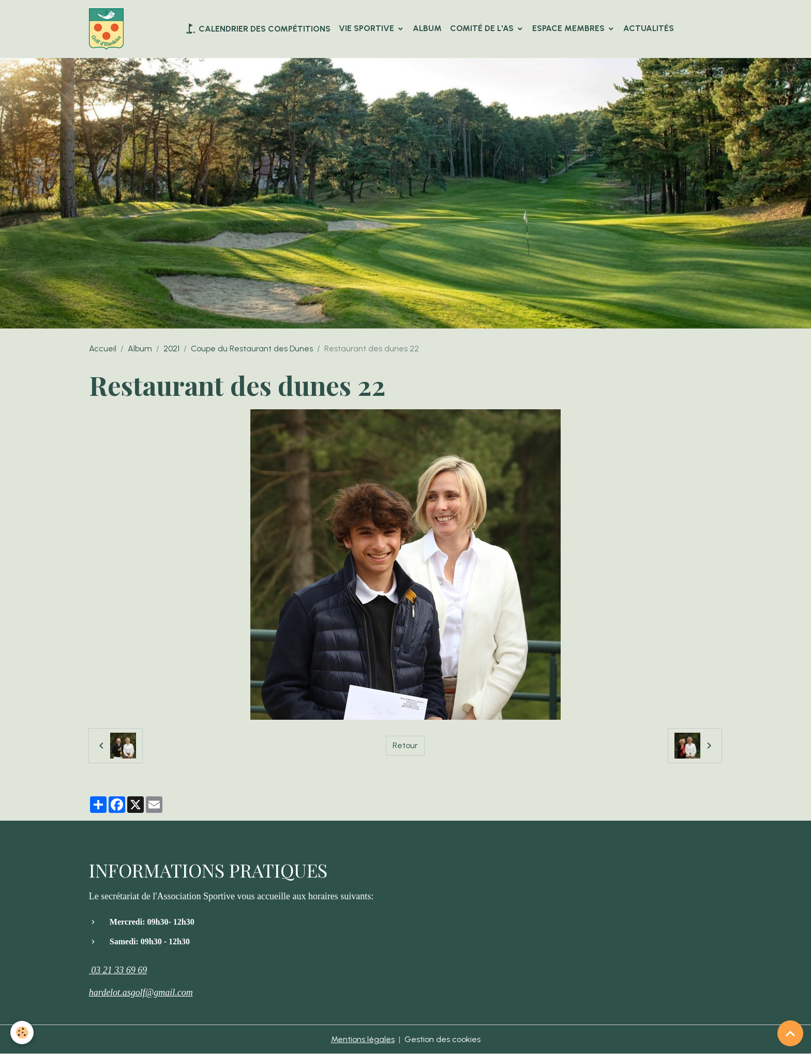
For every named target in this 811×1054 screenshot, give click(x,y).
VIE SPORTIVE (367, 28)
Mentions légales (363, 1039)
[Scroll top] (790, 1033)
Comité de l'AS (483, 28)
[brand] (108, 29)
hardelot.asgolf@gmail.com (141, 992)
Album (427, 28)
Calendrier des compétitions (257, 28)
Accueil (102, 348)
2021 (171, 348)
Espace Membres (569, 28)
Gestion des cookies (442, 1039)
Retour (405, 745)
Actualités (648, 28)
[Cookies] (22, 1032)
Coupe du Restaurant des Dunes (252, 348)
